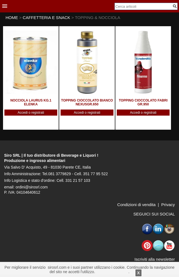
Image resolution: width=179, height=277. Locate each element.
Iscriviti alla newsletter (154, 259)
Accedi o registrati (31, 112)
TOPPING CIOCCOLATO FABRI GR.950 (143, 102)
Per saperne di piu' (112, 272)
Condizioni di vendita (136, 204)
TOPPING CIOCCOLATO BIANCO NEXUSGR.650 (87, 102)
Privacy (168, 204)
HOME (12, 17)
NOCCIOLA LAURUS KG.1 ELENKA (30, 102)
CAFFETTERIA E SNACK (47, 17)
